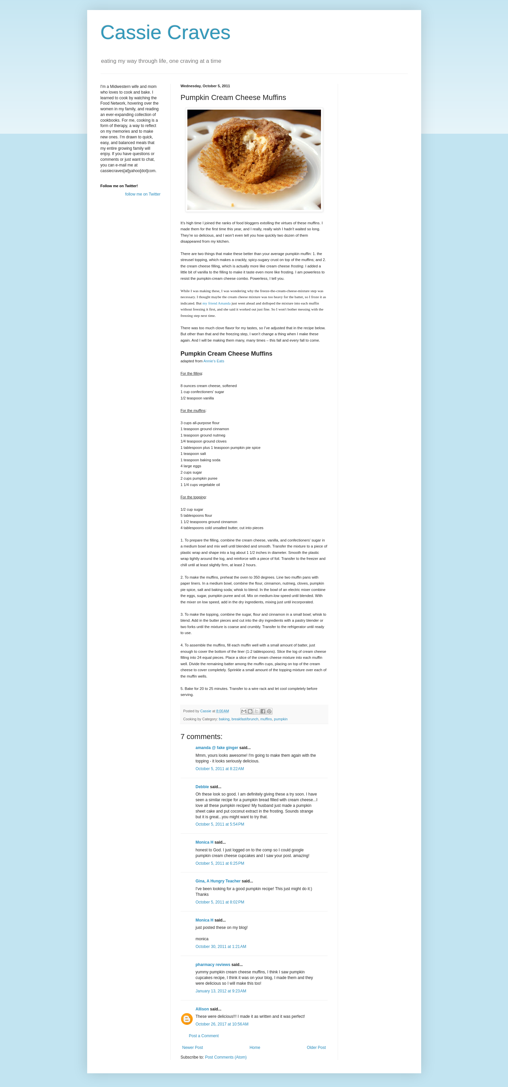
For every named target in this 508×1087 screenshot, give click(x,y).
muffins (266, 719)
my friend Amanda (216, 303)
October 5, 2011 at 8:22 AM (220, 768)
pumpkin (281, 719)
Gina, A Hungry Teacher (218, 881)
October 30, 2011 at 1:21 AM (221, 946)
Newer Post (192, 1047)
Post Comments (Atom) (226, 1057)
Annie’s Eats (213, 361)
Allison (202, 1009)
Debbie (202, 786)
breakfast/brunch (244, 719)
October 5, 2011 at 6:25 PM (220, 863)
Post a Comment (204, 1036)
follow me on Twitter (143, 194)
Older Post (316, 1047)
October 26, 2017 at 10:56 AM (222, 1024)
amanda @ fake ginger (217, 747)
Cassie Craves (166, 32)
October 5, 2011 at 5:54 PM (220, 824)
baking (224, 719)
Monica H (204, 842)
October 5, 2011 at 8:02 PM (220, 902)
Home (254, 1047)
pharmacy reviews (213, 964)
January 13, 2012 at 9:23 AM (221, 991)
